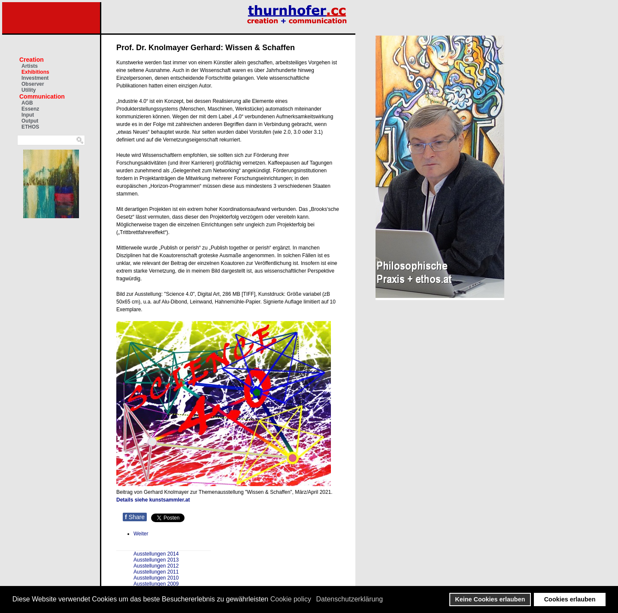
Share (135, 517)
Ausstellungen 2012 (156, 566)
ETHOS (30, 127)
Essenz (30, 109)
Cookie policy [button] (290, 599)
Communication (42, 96)
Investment (34, 78)
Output (29, 121)
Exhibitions (35, 72)
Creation (31, 59)
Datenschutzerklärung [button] (349, 599)
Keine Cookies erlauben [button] (490, 599)
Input (27, 115)
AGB (27, 103)
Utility (28, 90)
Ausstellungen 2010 (156, 578)
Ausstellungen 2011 (156, 572)
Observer (32, 84)
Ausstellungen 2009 (156, 584)
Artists (29, 66)
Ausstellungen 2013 (156, 560)
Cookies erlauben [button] (570, 599)
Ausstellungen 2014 (156, 554)
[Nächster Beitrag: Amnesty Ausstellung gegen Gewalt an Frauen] (140, 534)
